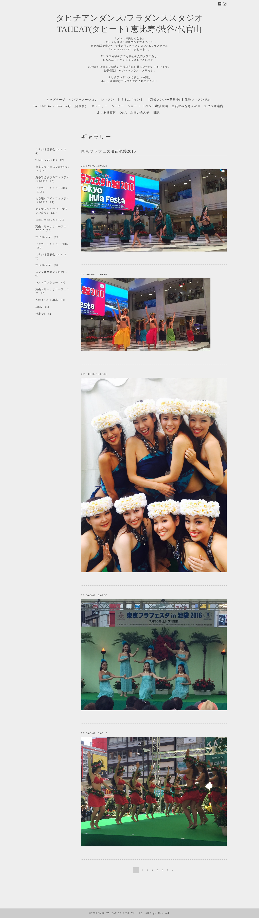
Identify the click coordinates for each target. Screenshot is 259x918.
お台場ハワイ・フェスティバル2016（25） (52, 200)
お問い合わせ (140, 112)
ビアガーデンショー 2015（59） (51, 245)
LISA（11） (43, 306)
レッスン (107, 99)
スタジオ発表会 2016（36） (51, 151)
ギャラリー (99, 106)
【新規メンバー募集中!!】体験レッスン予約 (179, 99)
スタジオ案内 (213, 106)
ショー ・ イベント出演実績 (147, 106)
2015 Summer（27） (48, 237)
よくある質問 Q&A (112, 112)
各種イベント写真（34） (51, 299)
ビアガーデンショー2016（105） (51, 189)
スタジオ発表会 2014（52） (51, 256)
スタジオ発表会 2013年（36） (52, 273)
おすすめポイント (130, 99)
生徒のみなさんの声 (186, 106)
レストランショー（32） (51, 282)
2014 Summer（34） (48, 265)
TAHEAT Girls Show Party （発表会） (60, 106)
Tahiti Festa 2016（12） (50, 159)
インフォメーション (83, 99)
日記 (156, 112)
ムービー (117, 106)
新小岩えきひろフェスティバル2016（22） (52, 179)
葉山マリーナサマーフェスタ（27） (52, 291)
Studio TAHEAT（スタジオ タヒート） (121, 913)
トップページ (55, 99)
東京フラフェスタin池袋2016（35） (52, 168)
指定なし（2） (44, 313)
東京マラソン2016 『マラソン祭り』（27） (51, 210)
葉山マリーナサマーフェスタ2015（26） (52, 228)
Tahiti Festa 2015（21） (50, 219)
